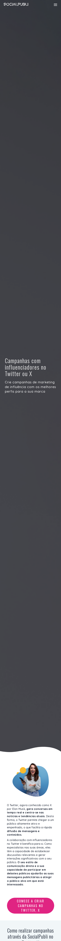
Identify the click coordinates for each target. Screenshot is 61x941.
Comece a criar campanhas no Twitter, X (30, 906)
